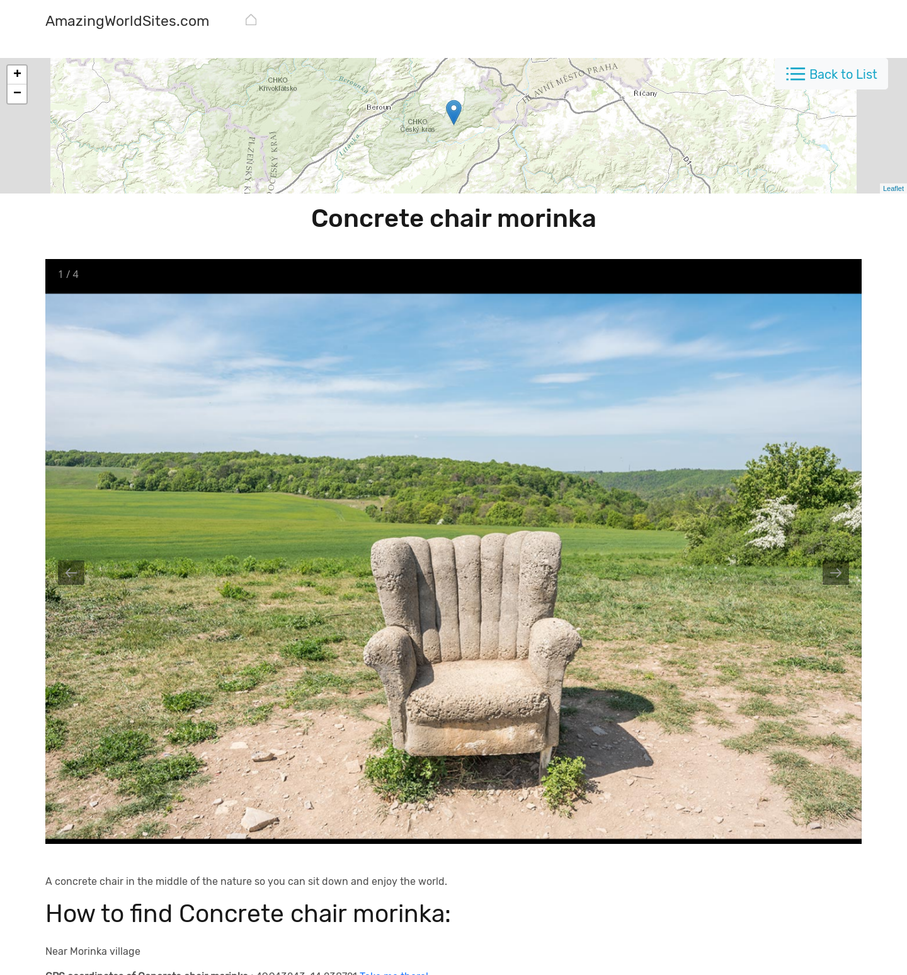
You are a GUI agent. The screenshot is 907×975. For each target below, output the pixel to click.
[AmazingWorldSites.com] (127, 22)
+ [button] (17, 75)
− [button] (17, 93)
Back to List (843, 74)
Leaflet (893, 188)
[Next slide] (836, 572)
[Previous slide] (71, 572)
